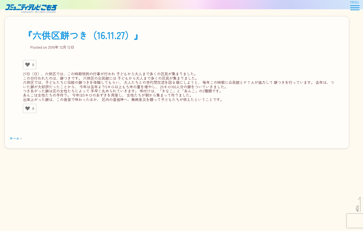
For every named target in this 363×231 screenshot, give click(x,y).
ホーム (14, 138)
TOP (357, 208)
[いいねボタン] (27, 64)
